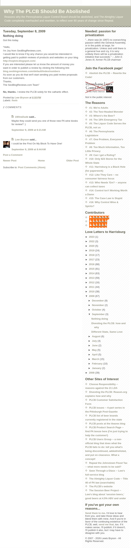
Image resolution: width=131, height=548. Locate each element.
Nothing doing (99, 318)
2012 (92, 282)
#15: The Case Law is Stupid (105, 198)
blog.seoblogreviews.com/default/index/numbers (31, 71)
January (97, 368)
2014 (92, 273)
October (97, 309)
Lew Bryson (22, 139)
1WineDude (21, 116)
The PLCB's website (101, 486)
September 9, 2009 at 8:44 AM (29, 149)
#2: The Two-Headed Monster (106, 111)
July (95, 340)
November (98, 305)
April (95, 354)
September (98, 314)
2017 (92, 259)
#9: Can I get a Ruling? (102, 155)
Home (41, 160)
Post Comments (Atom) (31, 167)
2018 (92, 255)
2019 (92, 250)
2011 (92, 287)
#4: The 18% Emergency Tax (105, 119)
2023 (92, 236)
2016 (92, 264)
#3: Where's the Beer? (102, 115)
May (94, 350)
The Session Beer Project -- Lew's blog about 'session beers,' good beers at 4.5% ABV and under (105, 494)
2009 (92, 296)
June (95, 345)
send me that (106, 524)
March (96, 359)
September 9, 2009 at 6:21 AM (29, 129)
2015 (92, 268)
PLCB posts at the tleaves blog (107, 423)
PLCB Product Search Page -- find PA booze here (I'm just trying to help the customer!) (106, 431)
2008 (92, 372)
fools (15, 100)
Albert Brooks (101, 217)
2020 (92, 245)
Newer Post (9, 160)
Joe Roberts (100, 221)
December (98, 300)
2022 (92, 241)
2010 (92, 291)
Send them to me (95, 513)
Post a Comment (13, 154)
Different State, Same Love (106, 331)
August (96, 336)
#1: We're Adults (98, 107)
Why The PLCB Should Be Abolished (47, 11)
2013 (92, 277)
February (97, 363)
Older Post (72, 160)
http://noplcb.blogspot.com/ (19, 60)
